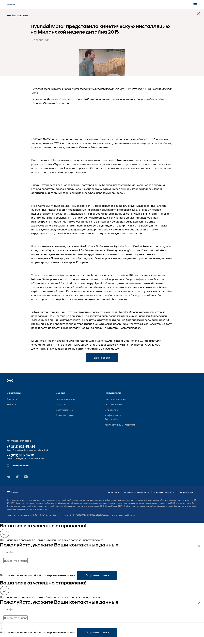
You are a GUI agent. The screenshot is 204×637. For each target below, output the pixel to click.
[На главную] (11, 5)
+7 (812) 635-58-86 (21, 447)
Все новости (17, 15)
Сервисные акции (66, 398)
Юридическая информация (136, 492)
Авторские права (186, 492)
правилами (24, 575)
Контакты (12, 398)
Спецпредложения (115, 398)
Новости (11, 404)
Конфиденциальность (164, 492)
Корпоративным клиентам (120, 424)
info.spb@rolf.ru (128, 515)
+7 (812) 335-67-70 (20, 455)
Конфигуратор (113, 415)
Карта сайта (113, 492)
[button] (10, 380)
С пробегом (111, 409)
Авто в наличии (113, 404)
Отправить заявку (97, 575)
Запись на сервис (66, 415)
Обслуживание (64, 409)
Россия (12, 492)
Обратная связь (18, 465)
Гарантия (61, 404)
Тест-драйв (111, 419)
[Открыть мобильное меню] (195, 4)
